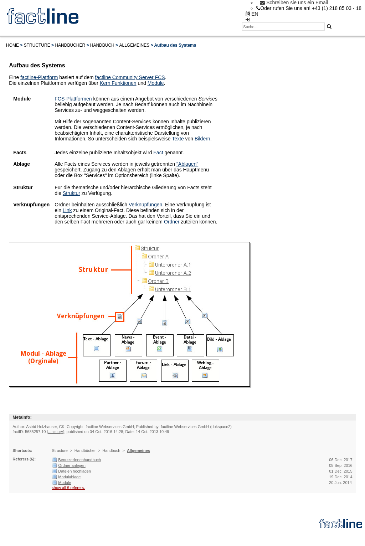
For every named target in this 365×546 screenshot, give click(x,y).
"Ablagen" (187, 164)
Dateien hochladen (74, 471)
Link (67, 210)
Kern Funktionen (118, 83)
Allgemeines (134, 45)
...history (55, 431)
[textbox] (283, 26)
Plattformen (79, 99)
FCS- (60, 99)
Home (12, 45)
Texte (178, 138)
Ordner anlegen (71, 465)
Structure (37, 45)
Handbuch (102, 45)
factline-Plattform (39, 77)
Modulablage (69, 477)
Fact (158, 152)
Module (156, 83)
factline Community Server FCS (130, 77)
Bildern (202, 138)
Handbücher (70, 45)
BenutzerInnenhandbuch (79, 460)
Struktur (71, 193)
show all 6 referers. (68, 487)
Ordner (172, 222)
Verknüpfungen (145, 204)
